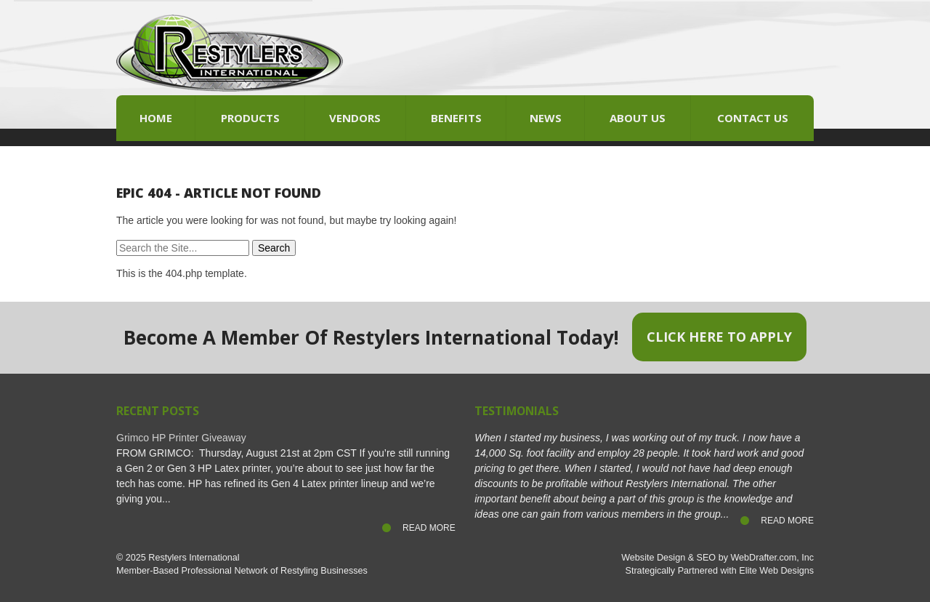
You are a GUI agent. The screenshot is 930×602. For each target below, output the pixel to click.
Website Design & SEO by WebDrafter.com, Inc (717, 558)
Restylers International (193, 558)
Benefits (456, 118)
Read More (429, 528)
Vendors (355, 118)
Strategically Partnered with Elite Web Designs (720, 571)
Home (156, 118)
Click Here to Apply (719, 336)
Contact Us (752, 118)
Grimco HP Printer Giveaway (181, 438)
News (546, 118)
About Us (638, 118)
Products (250, 118)
